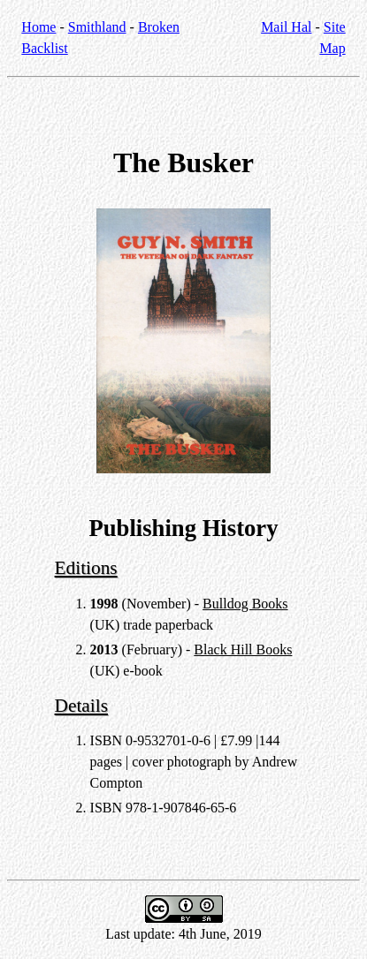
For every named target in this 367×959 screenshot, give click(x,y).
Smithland (97, 26)
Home (38, 26)
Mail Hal (286, 26)
